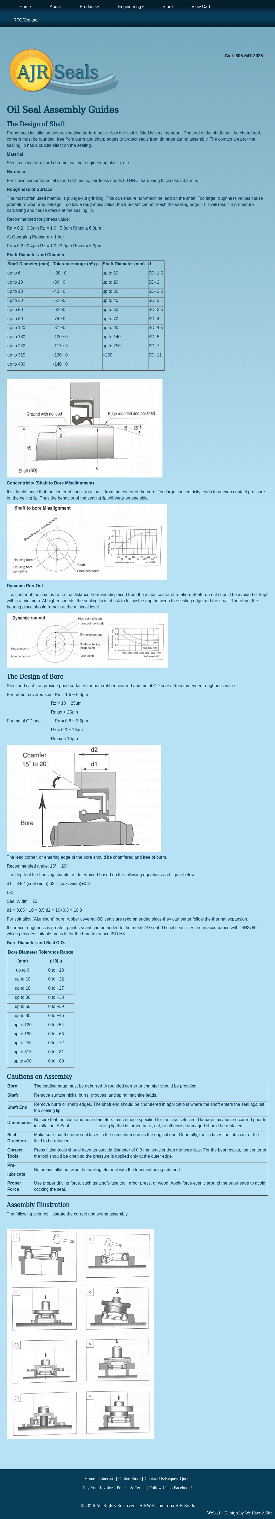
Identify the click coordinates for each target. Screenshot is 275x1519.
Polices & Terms (131, 1487)
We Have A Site (258, 1513)
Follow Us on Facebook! (170, 1487)
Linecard (106, 1478)
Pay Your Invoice (98, 1487)
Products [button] (89, 6)
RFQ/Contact (25, 20)
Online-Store (129, 1478)
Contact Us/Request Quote (167, 1478)
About (55, 6)
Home (25, 6)
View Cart (201, 6)
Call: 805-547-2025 (244, 55)
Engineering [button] (131, 6)
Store (167, 6)
